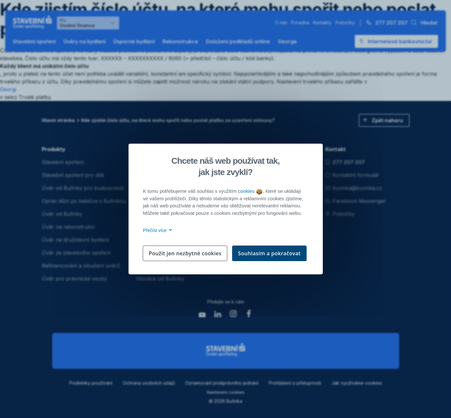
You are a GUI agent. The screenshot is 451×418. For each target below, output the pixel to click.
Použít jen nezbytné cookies (185, 253)
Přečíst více (156, 230)
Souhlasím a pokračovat (269, 253)
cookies (250, 191)
